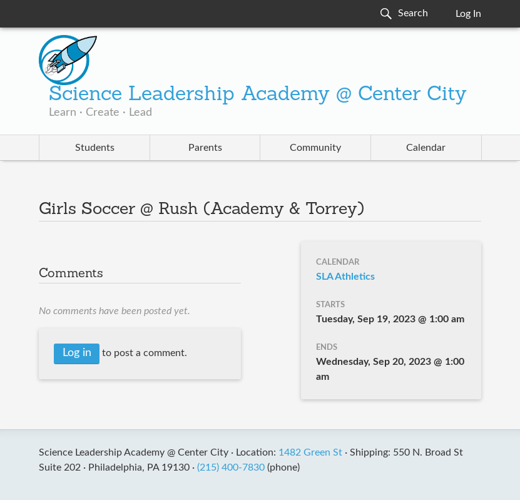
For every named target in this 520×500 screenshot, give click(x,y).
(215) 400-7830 (231, 467)
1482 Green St (310, 452)
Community (315, 148)
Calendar (426, 148)
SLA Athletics (345, 277)
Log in (77, 353)
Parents (205, 148)
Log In (468, 14)
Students (95, 148)
